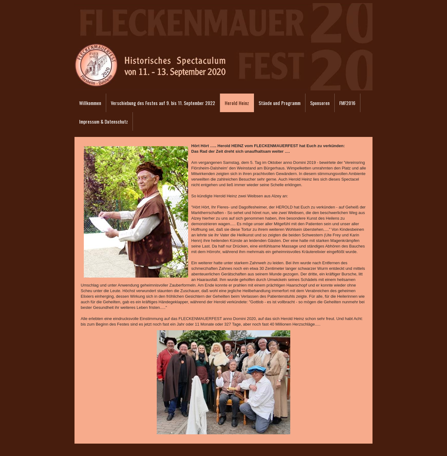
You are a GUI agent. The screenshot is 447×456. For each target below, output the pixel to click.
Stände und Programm (279, 103)
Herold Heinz (237, 103)
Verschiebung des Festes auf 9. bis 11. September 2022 (163, 103)
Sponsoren (320, 103)
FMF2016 (347, 103)
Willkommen (90, 103)
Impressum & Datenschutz (103, 121)
